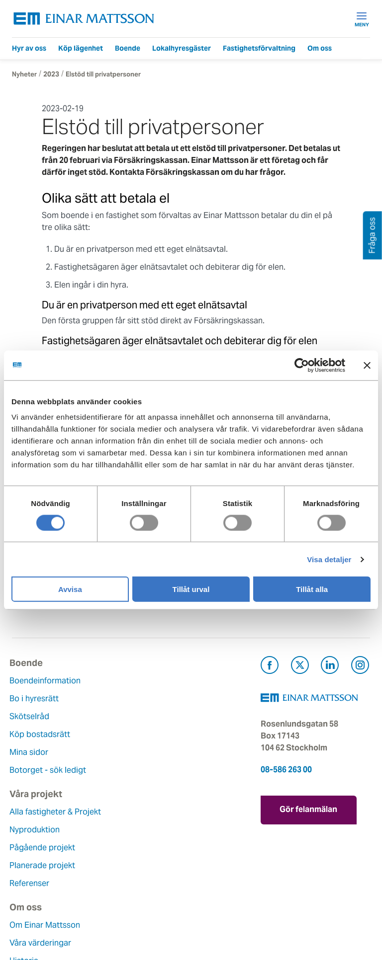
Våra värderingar (43, 829)
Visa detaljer (329, 559)
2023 (51, 74)
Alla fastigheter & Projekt (182, 680)
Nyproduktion (161, 698)
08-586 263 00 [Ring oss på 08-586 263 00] (286, 769)
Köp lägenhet (80, 48)
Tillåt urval (191, 589)
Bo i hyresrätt (36, 698)
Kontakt (150, 812)
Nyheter (24, 74)
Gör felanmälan (315, 808)
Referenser (156, 752)
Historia (26, 847)
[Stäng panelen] (367, 365)
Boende (127, 48)
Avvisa (70, 589)
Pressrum (153, 865)
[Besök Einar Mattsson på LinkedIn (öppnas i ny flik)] (330, 666)
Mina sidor (31, 752)
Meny (362, 18)
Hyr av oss (29, 48)
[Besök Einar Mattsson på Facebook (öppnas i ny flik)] (270, 666)
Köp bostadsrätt (42, 734)
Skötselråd (32, 716)
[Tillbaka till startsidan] (84, 18)
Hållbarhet (31, 865)
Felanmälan (157, 829)
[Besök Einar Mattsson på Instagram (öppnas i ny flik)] (360, 666)
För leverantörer (166, 883)
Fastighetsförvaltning (259, 48)
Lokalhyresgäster (181, 48)
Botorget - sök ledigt (50, 770)
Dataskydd (31, 919)
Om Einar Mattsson (47, 812)
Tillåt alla (312, 589)
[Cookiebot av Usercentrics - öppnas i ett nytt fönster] (319, 365)
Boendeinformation (47, 680)
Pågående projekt (169, 716)
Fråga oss (154, 847)
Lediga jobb (34, 883)
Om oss (319, 48)
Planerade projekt (169, 734)
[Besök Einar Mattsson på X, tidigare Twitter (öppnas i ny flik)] (300, 666)
